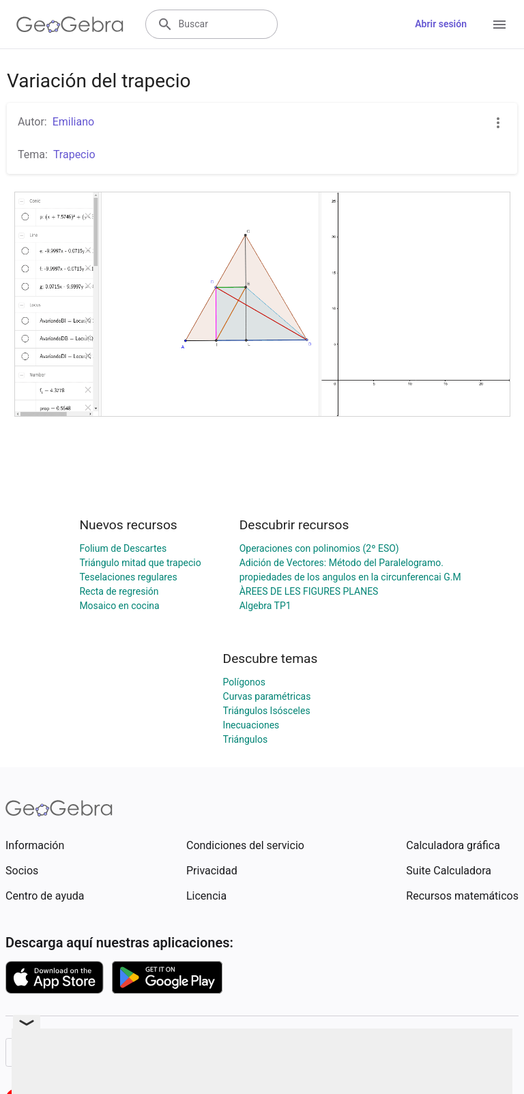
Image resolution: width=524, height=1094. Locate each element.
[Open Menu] (499, 24)
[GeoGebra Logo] (69, 24)
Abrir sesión (441, 23)
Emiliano (73, 121)
